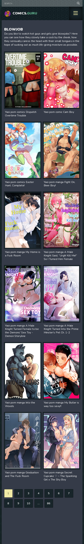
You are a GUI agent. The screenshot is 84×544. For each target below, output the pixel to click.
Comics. (25, 13)
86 (49, 503)
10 (28, 503)
